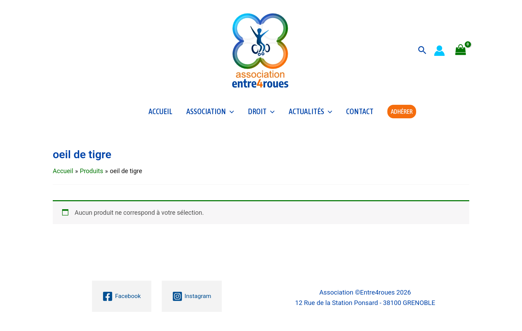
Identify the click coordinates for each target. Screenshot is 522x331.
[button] (422, 50)
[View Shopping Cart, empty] (460, 50)
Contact (359, 113)
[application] (230, 113)
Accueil (160, 113)
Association (210, 113)
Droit (261, 113)
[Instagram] (192, 296)
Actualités (310, 113)
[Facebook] (121, 296)
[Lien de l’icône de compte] (439, 50)
